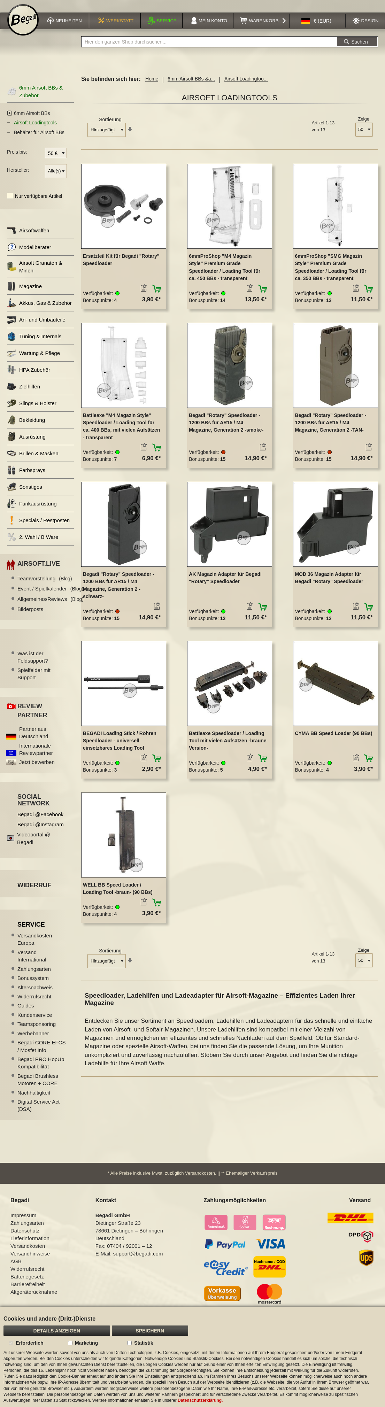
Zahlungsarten (34, 977)
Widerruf (34, 892)
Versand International (31, 963)
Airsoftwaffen (28, 238)
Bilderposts (30, 617)
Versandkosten (200, 1181)
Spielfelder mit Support (34, 681)
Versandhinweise (30, 1262)
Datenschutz (24, 1239)
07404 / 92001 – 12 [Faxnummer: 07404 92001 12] (129, 1255)
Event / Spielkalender (50, 597)
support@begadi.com (138, 1262)
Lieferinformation (29, 1247)
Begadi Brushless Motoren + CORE (37, 1087)
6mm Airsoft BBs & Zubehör (35, 99)
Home (151, 87)
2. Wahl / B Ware (32, 545)
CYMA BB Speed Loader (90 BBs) (333, 741)
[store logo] (23, 28)
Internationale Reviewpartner (36, 757)
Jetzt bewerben (37, 770)
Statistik (143, 1343)
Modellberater (29, 255)
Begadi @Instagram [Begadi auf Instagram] (40, 832)
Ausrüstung (26, 444)
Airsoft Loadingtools (35, 130)
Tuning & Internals (34, 344)
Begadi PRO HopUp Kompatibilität (40, 1070)
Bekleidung (26, 428)
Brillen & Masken (33, 461)
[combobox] (209, 50)
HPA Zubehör (28, 377)
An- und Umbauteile (36, 327)
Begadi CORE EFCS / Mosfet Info (41, 1053)
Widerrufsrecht (34, 1004)
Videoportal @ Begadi (33, 845)
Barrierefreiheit (27, 1293)
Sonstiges (24, 495)
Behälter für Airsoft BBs (39, 140)
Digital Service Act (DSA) (38, 1113)
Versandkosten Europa (34, 946)
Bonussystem (33, 986)
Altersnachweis (35, 995)
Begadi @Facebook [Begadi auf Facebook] (40, 822)
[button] (316, 29)
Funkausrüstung (32, 511)
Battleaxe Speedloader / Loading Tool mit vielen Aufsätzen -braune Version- (227, 748)
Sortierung (110, 127)
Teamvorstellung (44, 586)
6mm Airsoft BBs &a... (191, 87)
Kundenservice (34, 1023)
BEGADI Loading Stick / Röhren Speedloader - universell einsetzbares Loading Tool (119, 748)
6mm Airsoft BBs (32, 121)
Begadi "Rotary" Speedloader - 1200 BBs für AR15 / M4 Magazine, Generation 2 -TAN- (330, 430)
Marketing (86, 1343)
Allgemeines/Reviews (50, 607)
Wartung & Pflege (33, 361)
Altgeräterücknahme (33, 1301)
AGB (16, 1270)
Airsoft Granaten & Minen (34, 274)
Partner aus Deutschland (33, 740)
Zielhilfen (23, 394)
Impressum (23, 1224)
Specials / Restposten (38, 528)
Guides (25, 1013)
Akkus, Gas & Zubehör (39, 311)
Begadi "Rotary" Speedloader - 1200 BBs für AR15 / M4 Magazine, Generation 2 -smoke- (226, 430)
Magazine (24, 294)
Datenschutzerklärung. (200, 1400)
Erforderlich (29, 1343)
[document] (192, 1357)
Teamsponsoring (36, 1032)
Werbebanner (33, 1041)
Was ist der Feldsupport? (32, 664)
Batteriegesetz (27, 1285)
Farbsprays (26, 478)
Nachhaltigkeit (33, 1100)
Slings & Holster (31, 411)
